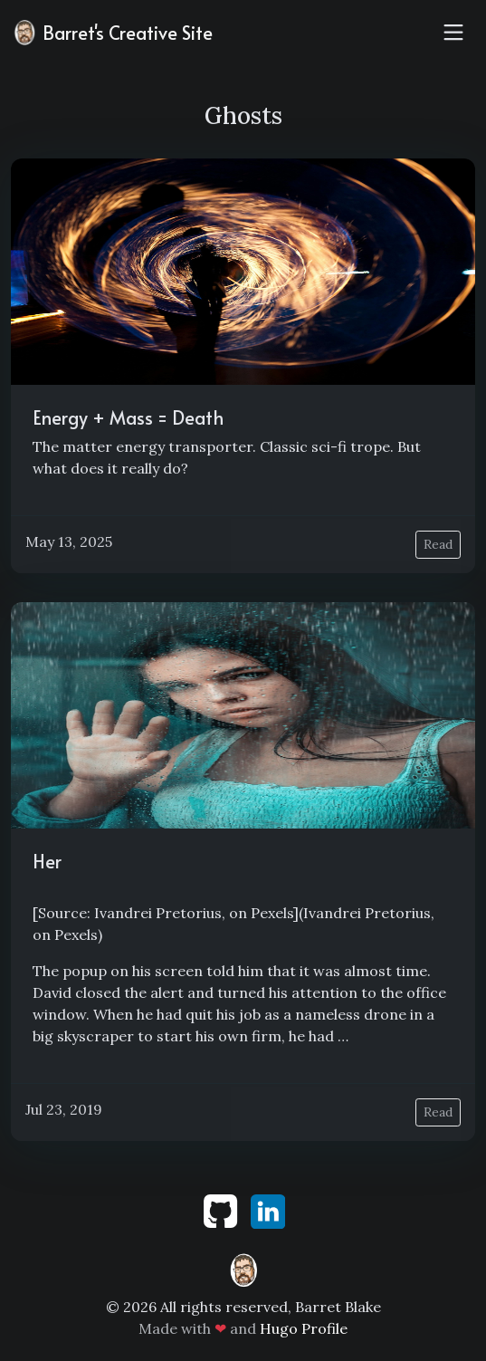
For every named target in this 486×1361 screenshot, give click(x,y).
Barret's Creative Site (112, 32)
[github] (222, 1210)
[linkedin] (268, 1210)
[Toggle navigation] (453, 32)
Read (438, 544)
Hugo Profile (304, 1328)
